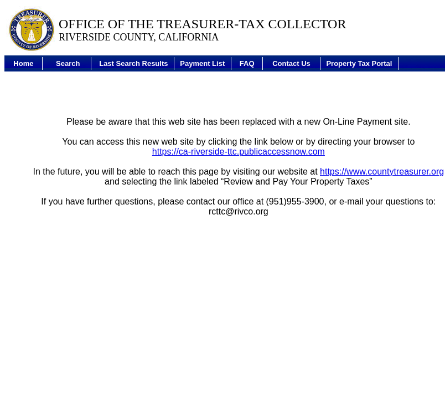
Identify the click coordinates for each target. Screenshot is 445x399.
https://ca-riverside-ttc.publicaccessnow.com (238, 151)
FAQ (247, 63)
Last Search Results (133, 63)
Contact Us (291, 63)
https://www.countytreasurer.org (382, 171)
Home (23, 63)
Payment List (202, 63)
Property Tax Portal (359, 63)
